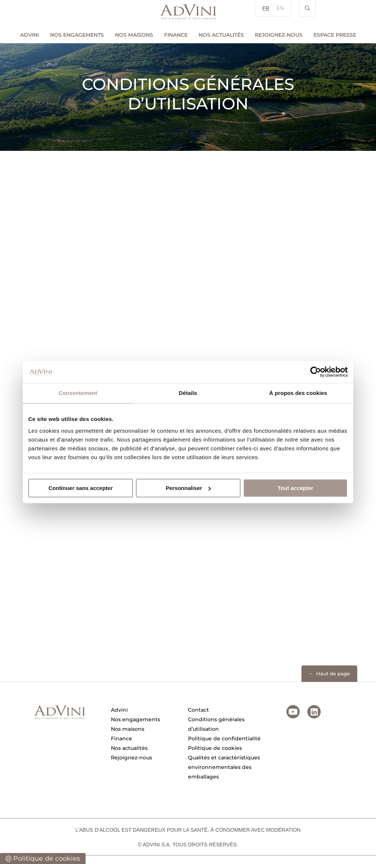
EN (280, 8)
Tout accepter (295, 488)
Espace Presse (335, 35)
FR (265, 8)
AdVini (29, 35)
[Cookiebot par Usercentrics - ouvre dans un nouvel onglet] (315, 371)
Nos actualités (221, 35)
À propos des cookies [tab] (298, 393)
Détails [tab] (188, 393)
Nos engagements (77, 35)
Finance (176, 35)
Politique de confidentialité (224, 738)
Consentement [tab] (77, 393)
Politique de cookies (215, 748)
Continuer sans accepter (80, 488)
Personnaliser (188, 488)
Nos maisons (134, 35)
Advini (119, 710)
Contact (198, 710)
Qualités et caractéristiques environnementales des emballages (224, 767)
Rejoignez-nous (279, 35)
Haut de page (333, 673)
